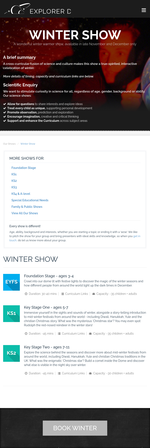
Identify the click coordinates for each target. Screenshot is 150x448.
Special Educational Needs (29, 200)
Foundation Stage (23, 167)
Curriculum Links (74, 293)
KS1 (13, 174)
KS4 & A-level (20, 193)
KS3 (14, 187)
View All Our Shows (24, 212)
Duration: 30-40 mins (40, 293)
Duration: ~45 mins (38, 333)
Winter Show (27, 143)
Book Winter (75, 427)
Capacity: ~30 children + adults (111, 373)
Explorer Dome (45, 8)
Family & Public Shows (26, 206)
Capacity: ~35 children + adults (114, 293)
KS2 (14, 180)
